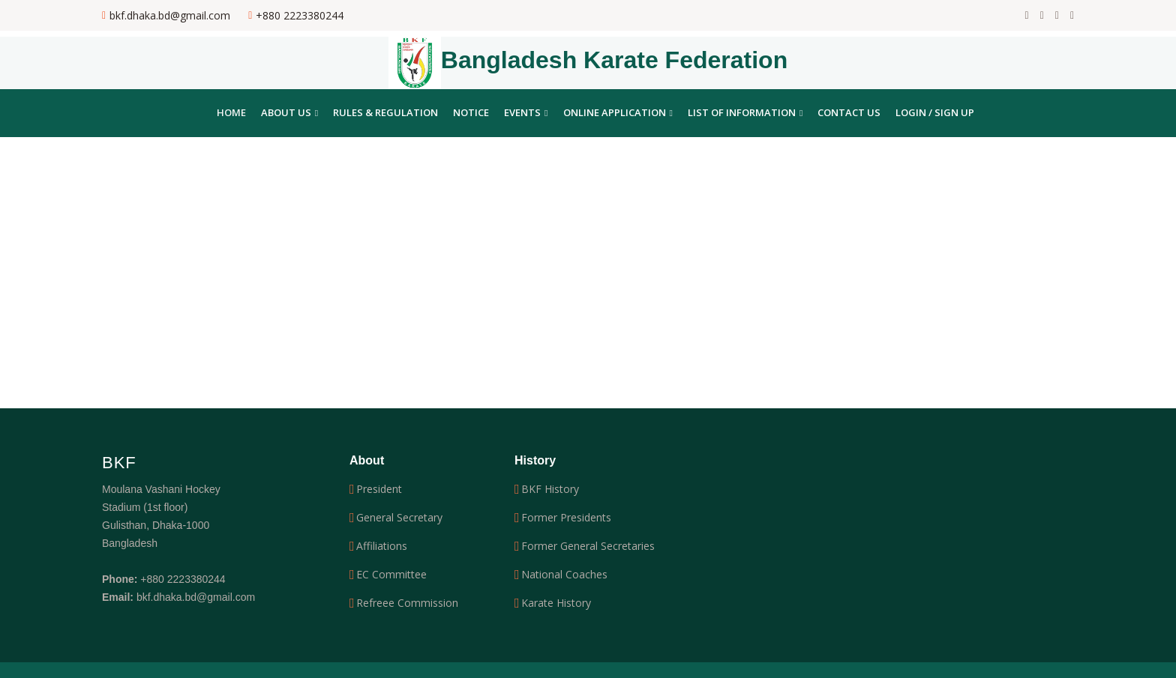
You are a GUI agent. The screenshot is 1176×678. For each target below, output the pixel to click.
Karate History (556, 603)
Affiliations (381, 546)
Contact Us (849, 112)
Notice (471, 112)
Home (231, 112)
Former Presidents (566, 517)
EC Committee (391, 574)
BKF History (550, 489)
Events (526, 112)
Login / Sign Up (935, 112)
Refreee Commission (407, 603)
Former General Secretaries (588, 546)
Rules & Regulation (385, 112)
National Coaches (564, 574)
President (379, 489)
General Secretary (399, 517)
